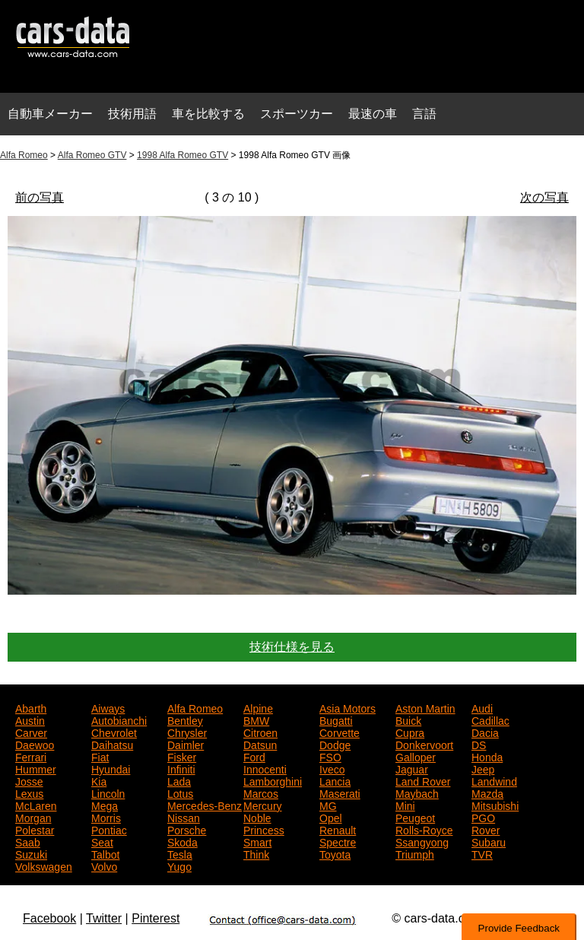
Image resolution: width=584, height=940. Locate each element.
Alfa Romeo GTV (92, 155)
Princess (263, 829)
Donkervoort (424, 743)
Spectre (337, 841)
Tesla (179, 853)
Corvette (339, 731)
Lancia (335, 780)
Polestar (34, 829)
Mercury (262, 804)
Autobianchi (119, 719)
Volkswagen (43, 865)
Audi (482, 707)
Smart (257, 841)
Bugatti (336, 719)
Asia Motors (347, 707)
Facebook (49, 918)
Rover (485, 829)
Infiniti (181, 768)
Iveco (331, 768)
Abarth (30, 707)
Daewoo (34, 743)
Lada (179, 780)
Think (256, 853)
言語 (424, 113)
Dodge (335, 743)
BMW (256, 719)
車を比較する (208, 113)
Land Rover (422, 780)
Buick (408, 719)
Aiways (108, 707)
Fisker (181, 756)
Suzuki (31, 853)
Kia (98, 780)
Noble (257, 816)
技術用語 (132, 113)
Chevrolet (114, 731)
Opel (330, 816)
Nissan (183, 816)
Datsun (260, 743)
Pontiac (109, 829)
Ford (254, 756)
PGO (483, 816)
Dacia (485, 731)
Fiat (100, 756)
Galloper (415, 756)
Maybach (417, 792)
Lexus (29, 792)
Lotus (180, 792)
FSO (330, 756)
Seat (102, 841)
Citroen (260, 731)
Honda (487, 756)
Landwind (494, 780)
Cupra (409, 731)
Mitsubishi (495, 804)
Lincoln (108, 792)
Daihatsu (112, 743)
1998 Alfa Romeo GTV (182, 155)
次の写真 (544, 197)
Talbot (105, 853)
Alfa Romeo (24, 155)
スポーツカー (296, 113)
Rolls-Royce (423, 829)
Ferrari (30, 756)
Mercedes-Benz (204, 804)
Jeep (482, 768)
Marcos (260, 792)
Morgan (33, 816)
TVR (482, 853)
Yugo (179, 865)
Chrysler (187, 731)
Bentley (185, 719)
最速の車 (372, 113)
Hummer (35, 768)
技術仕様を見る (292, 646)
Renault (337, 829)
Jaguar (411, 768)
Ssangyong (422, 841)
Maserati (339, 792)
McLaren (35, 804)
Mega (104, 804)
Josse (29, 780)
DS (478, 743)
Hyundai (110, 768)
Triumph (414, 853)
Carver (31, 731)
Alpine (258, 707)
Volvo (104, 865)
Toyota (335, 853)
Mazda (487, 792)
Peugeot (415, 816)
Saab (27, 841)
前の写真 (39, 197)
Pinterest (155, 918)
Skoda (182, 841)
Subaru (488, 841)
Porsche (186, 829)
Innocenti (265, 768)
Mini (405, 804)
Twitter (104, 918)
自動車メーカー (50, 113)
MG (328, 804)
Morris (106, 816)
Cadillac (490, 719)
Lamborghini (272, 780)
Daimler (185, 743)
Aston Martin (425, 707)
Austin (30, 719)
